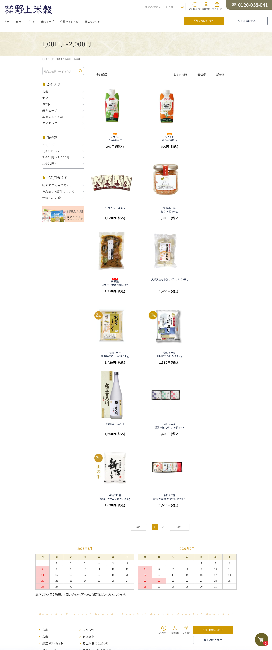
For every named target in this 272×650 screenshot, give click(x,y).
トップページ (48, 58)
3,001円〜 (50, 163)
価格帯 (59, 58)
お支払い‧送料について (58, 191)
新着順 (220, 74)
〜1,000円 (50, 144)
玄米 (18, 21)
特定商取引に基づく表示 (98, 518)
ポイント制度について (56, 525)
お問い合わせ (206, 21)
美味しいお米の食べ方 (97, 505)
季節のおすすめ (69, 21)
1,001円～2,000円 (73, 58)
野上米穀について (247, 21)
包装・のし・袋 (51, 197)
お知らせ (88, 485)
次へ (180, 383)
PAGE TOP (135, 558)
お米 (7, 21)
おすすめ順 (180, 74)
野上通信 (89, 492)
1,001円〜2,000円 (56, 151)
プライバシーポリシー (96, 525)
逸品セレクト (92, 21)
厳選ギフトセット (52, 498)
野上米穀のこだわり (95, 498)
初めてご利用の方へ (56, 185)
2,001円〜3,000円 (56, 157)
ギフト (31, 21)
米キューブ (47, 21)
